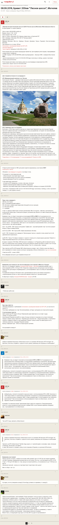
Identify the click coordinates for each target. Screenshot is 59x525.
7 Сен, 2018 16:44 (4, 382)
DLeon (6, 336)
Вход (55, 1)
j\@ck (12, 391)
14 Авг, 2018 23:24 (4, 260)
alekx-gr (7, 21)
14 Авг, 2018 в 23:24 (24, 357)
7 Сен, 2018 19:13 (4, 452)
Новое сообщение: (11, 11)
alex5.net (7, 415)
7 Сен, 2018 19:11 (4, 426)
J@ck (6, 352)
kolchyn (7, 491)
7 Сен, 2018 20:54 (4, 487)
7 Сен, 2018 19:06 (4, 412)
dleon (12, 434)
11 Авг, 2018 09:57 (4, 71)
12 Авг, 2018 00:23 (4, 195)
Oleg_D (18, 11)
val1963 (7, 285)
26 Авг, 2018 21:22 (4, 282)
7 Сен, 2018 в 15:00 (24, 434)
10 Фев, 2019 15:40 (25, 11)
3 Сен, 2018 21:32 (4, 296)
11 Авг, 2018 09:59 (4, 163)
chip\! (12, 357)
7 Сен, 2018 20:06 (4, 473)
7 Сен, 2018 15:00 (4, 348)
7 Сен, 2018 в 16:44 (24, 391)
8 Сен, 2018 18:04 (4, 518)
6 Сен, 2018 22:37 (4, 332)
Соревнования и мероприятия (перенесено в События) (14, 5)
